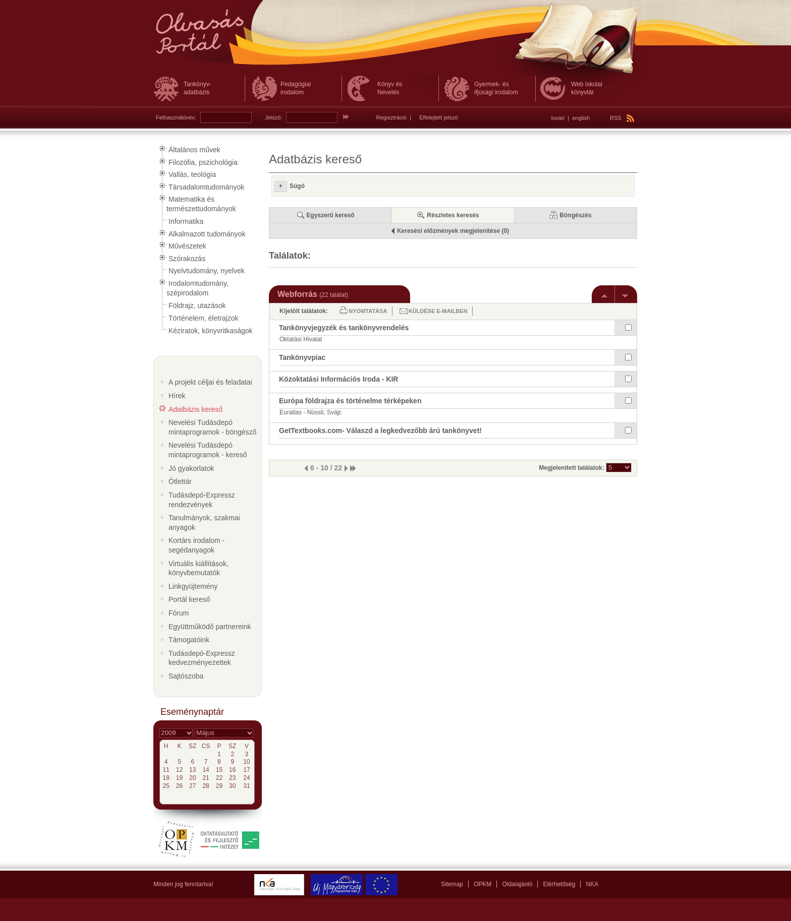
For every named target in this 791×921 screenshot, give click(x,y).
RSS (622, 118)
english (581, 118)
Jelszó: (273, 117)
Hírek (176, 396)
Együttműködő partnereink (209, 627)
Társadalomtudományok (206, 187)
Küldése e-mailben (438, 311)
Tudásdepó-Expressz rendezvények (201, 500)
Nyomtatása (368, 311)
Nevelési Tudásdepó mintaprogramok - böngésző (212, 427)
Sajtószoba (185, 676)
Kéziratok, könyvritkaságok (210, 331)
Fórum (178, 613)
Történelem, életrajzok (203, 318)
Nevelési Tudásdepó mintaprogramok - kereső (207, 450)
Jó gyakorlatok (191, 468)
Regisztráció (391, 117)
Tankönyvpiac (302, 357)
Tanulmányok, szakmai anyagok (204, 522)
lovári (557, 118)
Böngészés (575, 215)
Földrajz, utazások (197, 305)
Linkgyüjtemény (192, 586)
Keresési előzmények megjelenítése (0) (453, 230)
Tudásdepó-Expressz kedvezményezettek (201, 658)
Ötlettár (180, 481)
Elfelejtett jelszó (438, 117)
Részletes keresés (453, 215)
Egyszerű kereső (330, 215)
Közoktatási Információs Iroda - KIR (338, 379)
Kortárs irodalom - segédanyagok (196, 545)
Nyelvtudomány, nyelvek (206, 271)
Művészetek (187, 246)
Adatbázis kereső (195, 409)
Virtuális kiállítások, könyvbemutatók (198, 568)
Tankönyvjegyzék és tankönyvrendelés (344, 328)
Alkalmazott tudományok (207, 234)
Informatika (185, 221)
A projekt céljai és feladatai (210, 382)
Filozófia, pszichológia (203, 162)
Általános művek (194, 150)
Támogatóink (188, 640)
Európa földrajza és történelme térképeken (350, 401)
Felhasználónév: (176, 117)
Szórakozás (186, 259)
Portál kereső (189, 599)
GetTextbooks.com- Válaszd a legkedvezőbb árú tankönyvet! (380, 430)
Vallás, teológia (192, 174)
